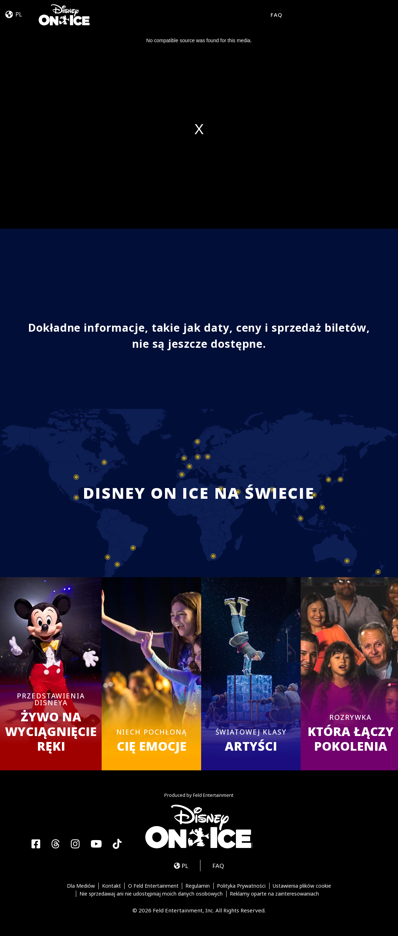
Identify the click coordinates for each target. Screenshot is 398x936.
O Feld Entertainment (153, 886)
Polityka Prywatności (241, 886)
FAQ (276, 14)
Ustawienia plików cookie (302, 886)
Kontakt (111, 886)
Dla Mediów (81, 886)
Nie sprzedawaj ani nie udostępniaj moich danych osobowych (151, 894)
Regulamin (197, 886)
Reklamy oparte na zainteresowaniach (274, 894)
